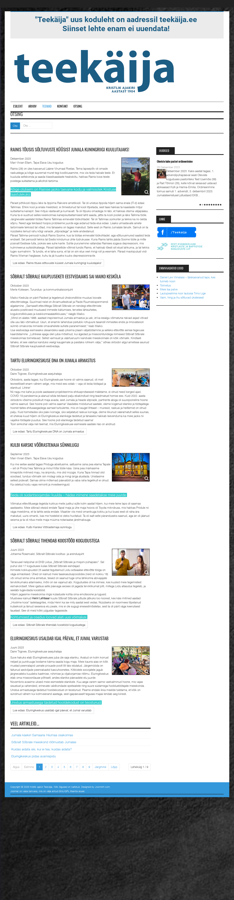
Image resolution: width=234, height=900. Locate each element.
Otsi (15, 125)
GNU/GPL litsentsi (68, 790)
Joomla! (14, 790)
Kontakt (62, 106)
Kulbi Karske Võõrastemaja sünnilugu (49, 445)
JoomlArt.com (102, 786)
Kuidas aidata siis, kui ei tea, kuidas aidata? (41, 749)
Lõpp (114, 766)
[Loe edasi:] (57, 262)
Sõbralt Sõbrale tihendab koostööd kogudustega (61, 540)
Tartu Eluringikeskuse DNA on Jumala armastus (59, 360)
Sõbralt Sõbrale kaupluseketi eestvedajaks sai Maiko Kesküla (73, 276)
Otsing (77, 106)
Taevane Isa (159, 161)
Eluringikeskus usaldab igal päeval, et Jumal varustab (66, 638)
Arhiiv (32, 106)
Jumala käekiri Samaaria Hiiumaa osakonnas (42, 735)
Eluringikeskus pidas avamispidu (33, 756)
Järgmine (100, 766)
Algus (16, 766)
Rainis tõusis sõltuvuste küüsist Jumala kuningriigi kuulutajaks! (76, 149)
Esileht (18, 106)
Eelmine (29, 766)
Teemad (47, 106)
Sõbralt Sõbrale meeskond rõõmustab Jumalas (43, 742)
